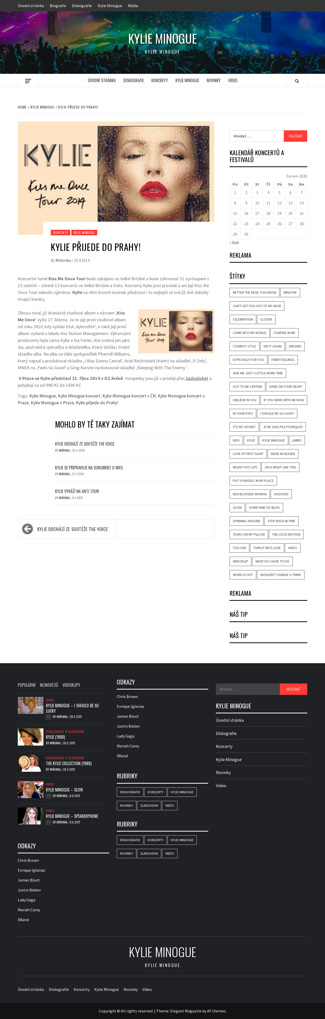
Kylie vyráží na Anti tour (77, 491)
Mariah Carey (29, 909)
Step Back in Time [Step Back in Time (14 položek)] (281, 521)
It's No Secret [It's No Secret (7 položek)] (244, 427)
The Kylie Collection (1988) (68, 763)
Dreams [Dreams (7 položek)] (295, 346)
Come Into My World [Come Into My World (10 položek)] (249, 332)
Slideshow (76, 731)
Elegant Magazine (186, 1010)
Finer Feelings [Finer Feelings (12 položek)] (283, 359)
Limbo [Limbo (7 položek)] (297, 440)
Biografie (58, 5)
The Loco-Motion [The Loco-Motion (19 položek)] (286, 534)
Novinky (214, 80)
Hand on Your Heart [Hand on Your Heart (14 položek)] (285, 386)
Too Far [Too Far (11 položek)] (239, 548)
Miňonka (64, 260)
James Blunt (29, 880)
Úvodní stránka (31, 5)
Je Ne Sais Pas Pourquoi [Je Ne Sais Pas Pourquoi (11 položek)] (283, 427)
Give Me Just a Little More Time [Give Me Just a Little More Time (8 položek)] (258, 373)
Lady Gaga (26, 899)
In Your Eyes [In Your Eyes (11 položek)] (243, 413)
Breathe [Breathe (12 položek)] (290, 292)
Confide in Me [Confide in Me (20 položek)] (284, 332)
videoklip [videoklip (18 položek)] (240, 561)
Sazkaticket (196, 378)
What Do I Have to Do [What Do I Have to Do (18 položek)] (272, 561)
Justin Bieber (29, 889)
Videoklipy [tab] (71, 685)
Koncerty (159, 80)
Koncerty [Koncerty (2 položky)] (156, 792)
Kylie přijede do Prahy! (97, 403)
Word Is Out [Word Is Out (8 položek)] (243, 574)
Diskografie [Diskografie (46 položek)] (130, 792)
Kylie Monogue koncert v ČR (129, 396)
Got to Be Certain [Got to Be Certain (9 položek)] (247, 386)
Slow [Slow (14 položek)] (237, 507)
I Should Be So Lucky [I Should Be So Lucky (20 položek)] (277, 413)
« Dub (234, 242)
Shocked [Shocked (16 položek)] (281, 494)
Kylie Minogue (110, 5)
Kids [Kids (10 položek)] (236, 440)
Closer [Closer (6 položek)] (266, 319)
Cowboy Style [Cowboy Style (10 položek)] (244, 346)
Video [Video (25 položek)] (169, 805)
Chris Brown (28, 860)
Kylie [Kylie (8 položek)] (251, 440)
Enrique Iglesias (31, 870)
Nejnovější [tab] (49, 685)
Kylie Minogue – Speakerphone (72, 816)
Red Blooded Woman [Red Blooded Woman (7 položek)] (250, 494)
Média (133, 5)
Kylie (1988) (55, 737)
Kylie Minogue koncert (79, 396)
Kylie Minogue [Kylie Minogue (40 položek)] (273, 440)
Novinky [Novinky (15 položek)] (126, 805)
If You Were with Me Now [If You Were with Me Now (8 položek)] (284, 400)
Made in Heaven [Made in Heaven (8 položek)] (283, 453)
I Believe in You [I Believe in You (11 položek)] (244, 400)
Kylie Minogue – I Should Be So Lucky (72, 708)
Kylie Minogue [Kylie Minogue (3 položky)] (182, 792)
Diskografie (82, 5)
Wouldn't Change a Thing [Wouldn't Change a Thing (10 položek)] (280, 574)
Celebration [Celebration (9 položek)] (243, 319)
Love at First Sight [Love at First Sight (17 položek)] (248, 453)
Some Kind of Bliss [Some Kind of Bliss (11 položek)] (264, 507)
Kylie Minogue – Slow (64, 790)
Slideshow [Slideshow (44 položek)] (149, 805)
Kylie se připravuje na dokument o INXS (89, 468)
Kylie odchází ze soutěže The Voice (84, 444)
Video (232, 80)
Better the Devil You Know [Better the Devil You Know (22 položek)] (254, 292)
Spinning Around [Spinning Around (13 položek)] (246, 521)
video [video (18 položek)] (292, 548)
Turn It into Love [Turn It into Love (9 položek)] (267, 548)
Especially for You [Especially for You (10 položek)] (248, 359)
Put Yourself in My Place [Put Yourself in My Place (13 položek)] (253, 480)
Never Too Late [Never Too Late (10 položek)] (245, 467)
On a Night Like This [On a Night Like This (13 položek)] (280, 467)
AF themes (216, 1010)
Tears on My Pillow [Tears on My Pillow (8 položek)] (249, 534)
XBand (23, 919)
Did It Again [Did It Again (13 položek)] (273, 346)
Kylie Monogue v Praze (52, 403)
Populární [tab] (27, 685)
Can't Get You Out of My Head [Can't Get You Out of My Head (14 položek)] (257, 306)
